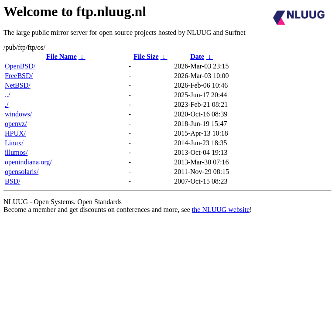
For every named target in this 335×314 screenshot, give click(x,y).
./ (6, 104)
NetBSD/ (18, 85)
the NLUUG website (221, 209)
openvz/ (16, 123)
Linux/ (14, 143)
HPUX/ (15, 133)
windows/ (18, 114)
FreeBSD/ (19, 75)
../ (7, 95)
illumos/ (16, 152)
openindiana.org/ (28, 162)
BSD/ (13, 181)
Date (197, 56)
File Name (61, 56)
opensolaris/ (21, 171)
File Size (145, 56)
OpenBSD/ (20, 66)
